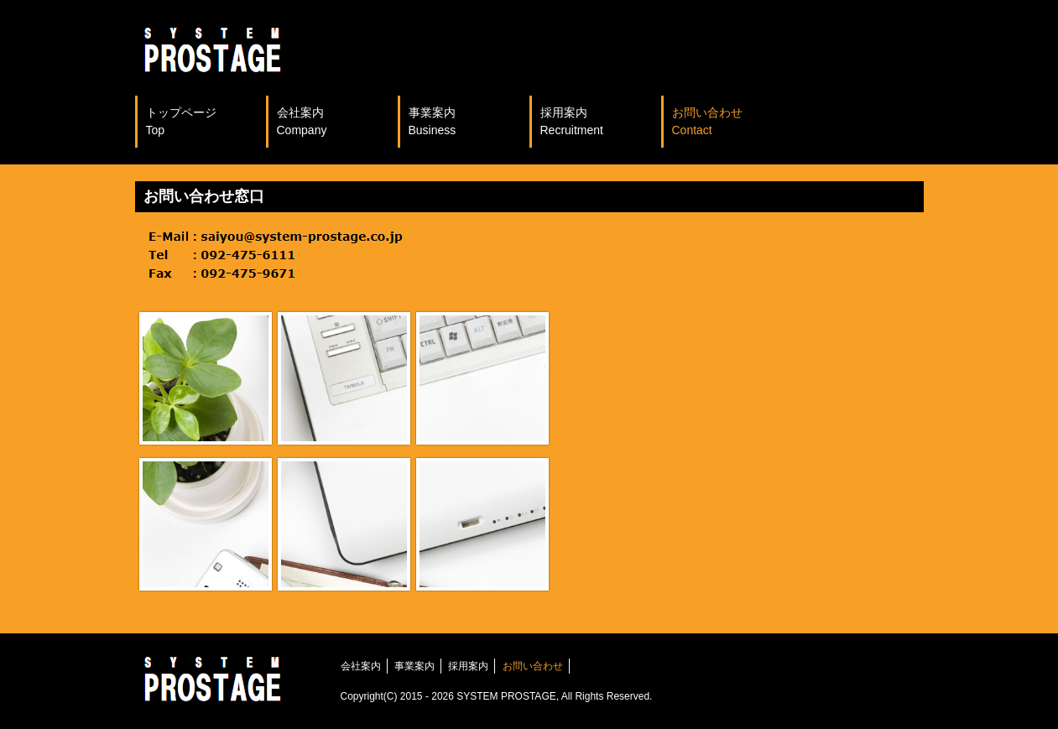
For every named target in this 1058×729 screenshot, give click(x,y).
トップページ (181, 121)
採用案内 (571, 121)
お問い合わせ (707, 121)
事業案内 (432, 121)
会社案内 (302, 121)
